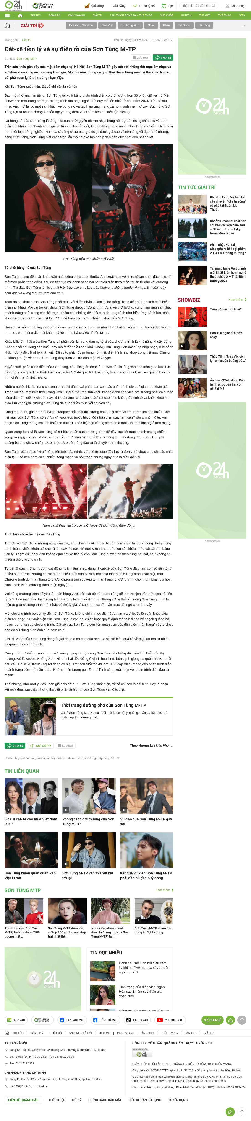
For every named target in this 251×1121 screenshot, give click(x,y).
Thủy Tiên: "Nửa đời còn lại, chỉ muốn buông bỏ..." (228, 359)
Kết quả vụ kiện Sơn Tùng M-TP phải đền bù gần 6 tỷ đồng (146, 875)
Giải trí (97, 15)
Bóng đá (54, 15)
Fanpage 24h (72, 1020)
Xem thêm (162, 890)
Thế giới (204, 15)
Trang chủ (11, 40)
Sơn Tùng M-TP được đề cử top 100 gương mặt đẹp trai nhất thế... (67, 932)
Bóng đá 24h (105, 1020)
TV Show (184, 25)
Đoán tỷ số (144, 5)
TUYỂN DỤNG (178, 1100)
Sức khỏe (166, 15)
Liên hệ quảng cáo (23, 1100)
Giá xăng (119, 6)
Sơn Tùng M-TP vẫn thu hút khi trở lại (87, 875)
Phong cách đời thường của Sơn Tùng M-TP (88, 821)
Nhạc (151, 25)
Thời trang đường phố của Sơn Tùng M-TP (103, 705)
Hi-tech (186, 15)
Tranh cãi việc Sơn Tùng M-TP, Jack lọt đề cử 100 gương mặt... (22, 932)
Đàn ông (204, 25)
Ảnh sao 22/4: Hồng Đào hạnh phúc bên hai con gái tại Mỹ (227, 384)
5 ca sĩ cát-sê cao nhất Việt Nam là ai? (31, 821)
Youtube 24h (170, 1020)
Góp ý (76, 1100)
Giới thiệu (57, 1100)
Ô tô (242, 15)
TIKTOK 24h (137, 1020)
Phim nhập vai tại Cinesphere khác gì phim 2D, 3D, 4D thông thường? (228, 249)
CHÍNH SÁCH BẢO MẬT (105, 1100)
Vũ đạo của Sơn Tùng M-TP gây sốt (146, 821)
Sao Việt (107, 25)
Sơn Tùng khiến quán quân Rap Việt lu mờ (30, 875)
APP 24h (16, 1020)
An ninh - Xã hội (80, 1033)
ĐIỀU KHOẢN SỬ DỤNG (144, 1100)
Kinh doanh (76, 15)
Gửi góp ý (40, 746)
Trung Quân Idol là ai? (226, 309)
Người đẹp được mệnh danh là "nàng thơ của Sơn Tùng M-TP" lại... (110, 932)
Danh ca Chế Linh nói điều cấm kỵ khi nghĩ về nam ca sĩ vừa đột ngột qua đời (143, 967)
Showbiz (189, 300)
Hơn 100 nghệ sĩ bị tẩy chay (226, 335)
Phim (166, 25)
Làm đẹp (191, 1033)
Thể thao (224, 15)
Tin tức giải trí (130, 25)
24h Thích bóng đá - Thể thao (131, 15)
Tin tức (36, 15)
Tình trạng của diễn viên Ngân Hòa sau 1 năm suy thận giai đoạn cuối (142, 991)
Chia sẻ (166, 57)
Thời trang (169, 1033)
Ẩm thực (147, 1033)
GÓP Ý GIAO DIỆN (13, 1115)
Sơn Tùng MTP (26, 58)
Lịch (168, 5)
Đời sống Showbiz (81, 25)
